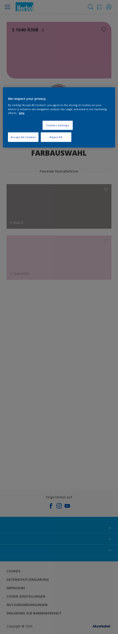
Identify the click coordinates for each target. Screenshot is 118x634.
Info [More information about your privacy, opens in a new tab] (21, 112)
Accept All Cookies (23, 137)
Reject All (56, 137)
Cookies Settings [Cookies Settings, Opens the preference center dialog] (57, 125)
